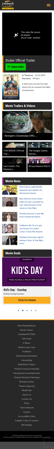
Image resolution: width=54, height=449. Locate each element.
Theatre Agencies (27, 386)
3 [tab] (27, 310)
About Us (26, 394)
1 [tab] (18, 310)
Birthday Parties (26, 381)
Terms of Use (45, 437)
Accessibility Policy (26, 416)
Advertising (26, 360)
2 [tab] (22, 310)
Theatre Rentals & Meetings (27, 377)
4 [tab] (31, 310)
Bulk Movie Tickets (26, 364)
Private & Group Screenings (26, 368)
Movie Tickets (26, 330)
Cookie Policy (20, 437)
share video (16, 66)
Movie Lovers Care (26, 347)
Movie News (13, 181)
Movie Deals (13, 253)
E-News (26, 343)
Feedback (26, 351)
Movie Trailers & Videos (20, 106)
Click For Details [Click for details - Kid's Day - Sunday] (27, 300)
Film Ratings (26, 425)
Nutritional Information (26, 356)
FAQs (26, 403)
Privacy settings (33, 437)
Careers (26, 412)
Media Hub (27, 390)
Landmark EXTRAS (26, 334)
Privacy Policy (9, 437)
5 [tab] (35, 310)
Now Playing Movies (27, 325)
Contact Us (27, 399)
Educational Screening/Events (26, 373)
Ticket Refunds (27, 407)
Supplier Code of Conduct (26, 420)
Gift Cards (26, 338)
